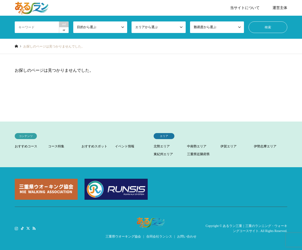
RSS (34, 228)
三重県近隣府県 (198, 154)
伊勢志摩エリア (265, 146)
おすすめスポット (94, 146)
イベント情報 (124, 146)
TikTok (22, 228)
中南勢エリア (196, 146)
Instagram (16, 228)
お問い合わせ (186, 236)
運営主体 (280, 8)
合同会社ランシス (159, 236)
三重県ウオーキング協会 (123, 236)
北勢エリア (162, 146)
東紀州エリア (163, 154)
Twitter (28, 228)
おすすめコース (26, 146)
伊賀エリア (228, 146)
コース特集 (56, 146)
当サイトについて (245, 8)
